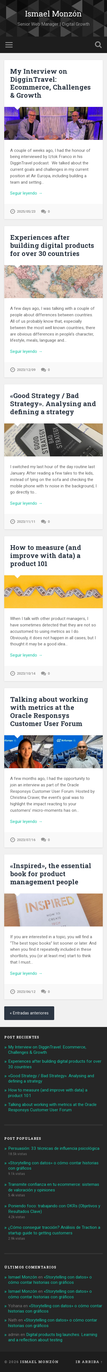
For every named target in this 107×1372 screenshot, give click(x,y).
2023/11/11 (26, 521)
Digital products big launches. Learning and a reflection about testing (52, 1337)
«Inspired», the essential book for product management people (50, 873)
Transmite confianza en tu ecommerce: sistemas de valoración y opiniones (53, 1187)
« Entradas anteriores (29, 1013)
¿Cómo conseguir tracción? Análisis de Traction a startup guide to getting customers (54, 1230)
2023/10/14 (26, 673)
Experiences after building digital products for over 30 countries (52, 245)
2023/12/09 (26, 370)
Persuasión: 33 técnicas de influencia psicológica (53, 1148)
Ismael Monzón (53, 13)
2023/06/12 (26, 992)
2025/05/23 (26, 211)
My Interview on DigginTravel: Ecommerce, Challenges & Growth (50, 83)
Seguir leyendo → (26, 193)
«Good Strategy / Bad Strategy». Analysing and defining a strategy (53, 403)
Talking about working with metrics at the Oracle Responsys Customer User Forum (49, 711)
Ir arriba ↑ (89, 1361)
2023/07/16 (26, 840)
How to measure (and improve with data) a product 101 (45, 555)
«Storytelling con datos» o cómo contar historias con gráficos (50, 1280)
